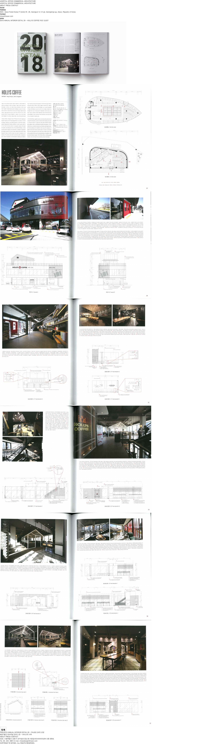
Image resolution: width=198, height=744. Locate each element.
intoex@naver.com (6, 16)
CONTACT (14, 5)
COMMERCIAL (19, 1)
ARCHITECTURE (30, 1)
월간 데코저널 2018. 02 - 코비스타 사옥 (18, 734)
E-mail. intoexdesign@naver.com (26, 741)
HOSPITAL (3, 1)
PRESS (8, 5)
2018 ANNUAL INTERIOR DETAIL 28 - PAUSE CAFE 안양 (24, 732)
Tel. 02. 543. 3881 (6, 741)
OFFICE (10, 1)
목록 (3, 729)
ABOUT (2, 5)
